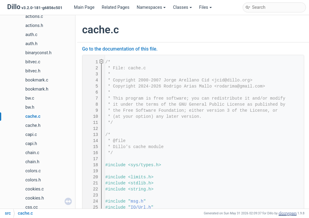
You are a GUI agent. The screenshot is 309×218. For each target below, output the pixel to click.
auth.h (31, 43)
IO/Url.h (141, 207)
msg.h (137, 201)
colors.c (33, 170)
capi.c (31, 134)
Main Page (84, 7)
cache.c (32, 116)
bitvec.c (32, 61)
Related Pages (115, 7)
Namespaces (151, 7)
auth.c (31, 34)
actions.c (34, 16)
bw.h (29, 107)
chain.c (32, 152)
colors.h (33, 180)
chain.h (32, 161)
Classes (182, 7)
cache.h (32, 125)
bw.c (29, 98)
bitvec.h (32, 71)
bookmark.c (36, 80)
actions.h (34, 25)
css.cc (31, 207)
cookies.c (34, 189)
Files (205, 7)
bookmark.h (36, 89)
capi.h (31, 143)
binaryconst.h (38, 52)
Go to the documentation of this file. (120, 49)
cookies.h (34, 198)
